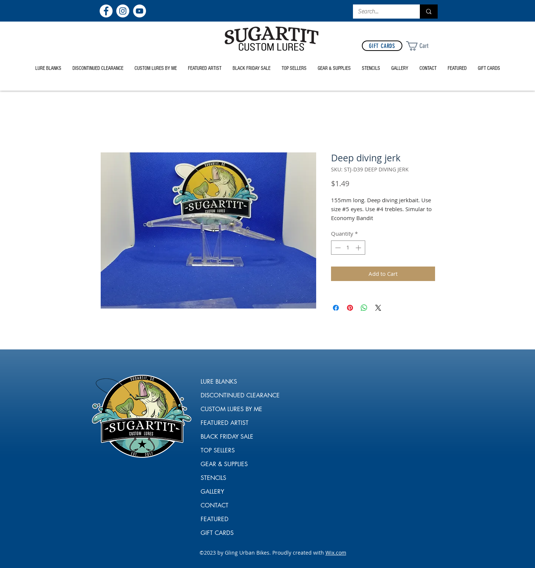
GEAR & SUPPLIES (224, 464)
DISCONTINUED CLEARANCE (228, 395)
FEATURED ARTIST (225, 423)
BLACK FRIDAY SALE (227, 436)
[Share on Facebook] (335, 307)
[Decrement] (337, 248)
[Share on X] (378, 307)
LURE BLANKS (219, 381)
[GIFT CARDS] (382, 46)
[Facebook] (106, 10)
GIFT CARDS (217, 533)
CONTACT (214, 505)
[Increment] (359, 248)
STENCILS (213, 478)
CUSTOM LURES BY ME (228, 409)
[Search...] (381, 11)
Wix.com (335, 552)
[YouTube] (139, 10)
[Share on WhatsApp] (364, 307)
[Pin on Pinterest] (350, 307)
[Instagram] (122, 10)
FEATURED (214, 519)
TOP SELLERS (218, 450)
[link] (423, 46)
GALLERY (212, 492)
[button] (334, 68)
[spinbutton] (348, 248)
